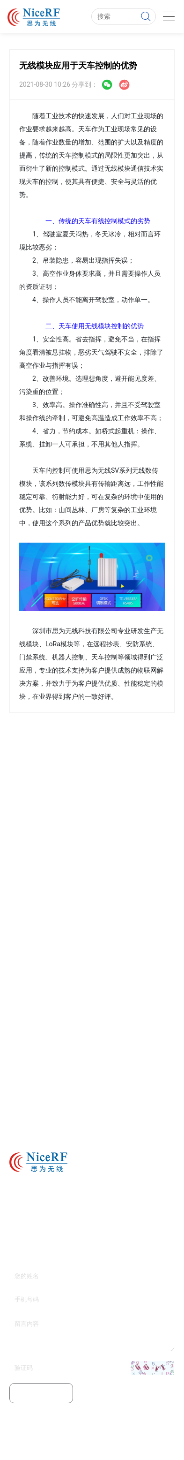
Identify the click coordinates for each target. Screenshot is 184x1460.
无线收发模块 (150, 1443)
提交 (41, 1393)
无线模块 (71, 1443)
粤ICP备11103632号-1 (143, 1429)
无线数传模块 (107, 1443)
